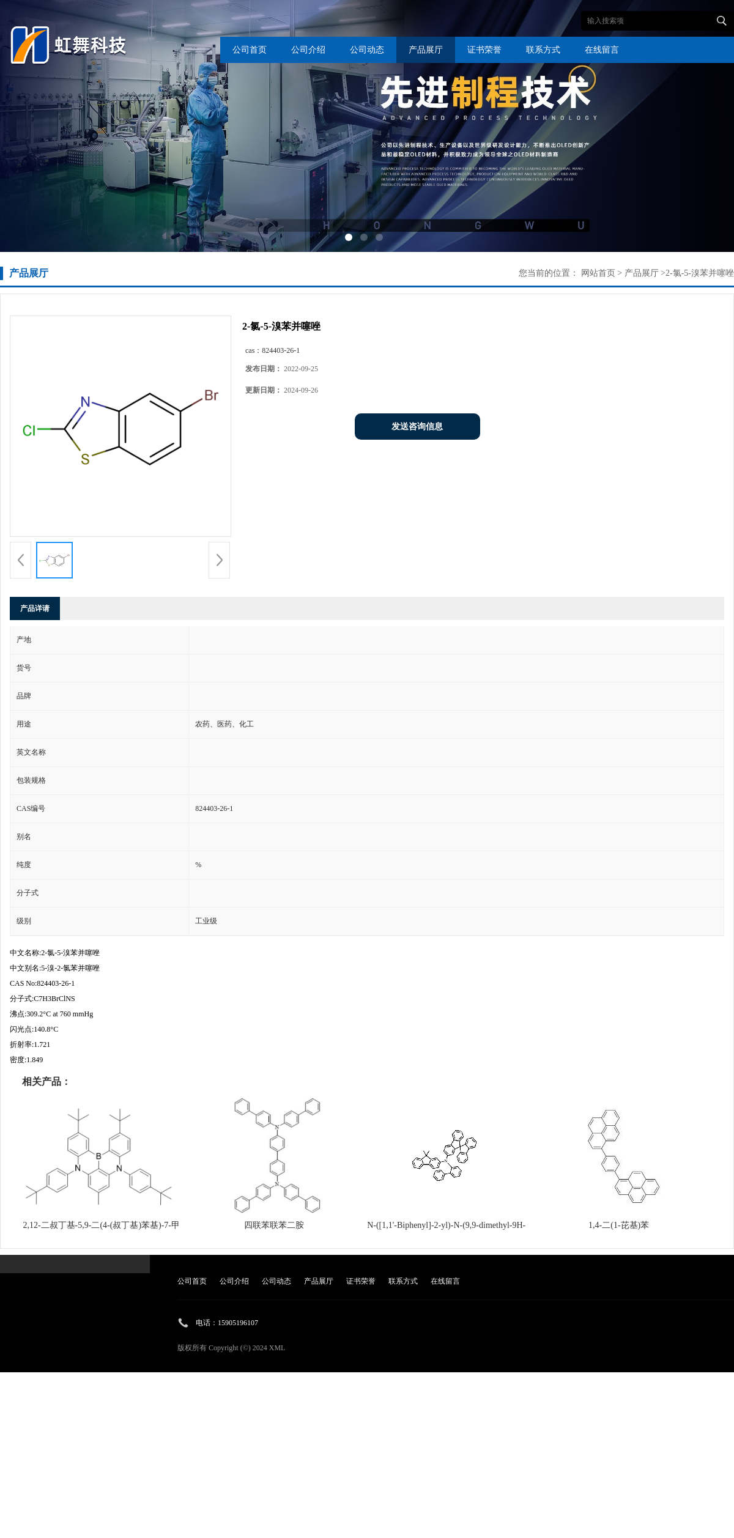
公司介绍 (308, 49)
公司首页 (249, 49)
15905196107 (238, 1322)
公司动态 (367, 49)
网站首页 (598, 273)
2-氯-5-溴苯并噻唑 (699, 273)
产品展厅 (426, 49)
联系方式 (543, 49)
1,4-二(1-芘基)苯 (618, 1225)
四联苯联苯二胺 (274, 1225)
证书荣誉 (484, 49)
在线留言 (602, 49)
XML (277, 1348)
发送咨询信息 (417, 426)
